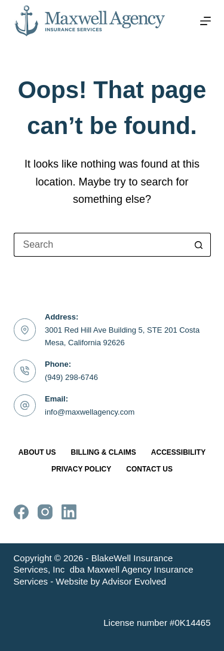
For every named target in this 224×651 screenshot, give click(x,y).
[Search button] (199, 245)
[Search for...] (100, 245)
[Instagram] (45, 511)
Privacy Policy (81, 469)
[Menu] (205, 21)
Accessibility (178, 452)
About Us (37, 452)
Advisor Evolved (134, 581)
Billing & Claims (103, 452)
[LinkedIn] (69, 511)
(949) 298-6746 (71, 377)
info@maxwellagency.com (89, 411)
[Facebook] (21, 511)
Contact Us (149, 469)
